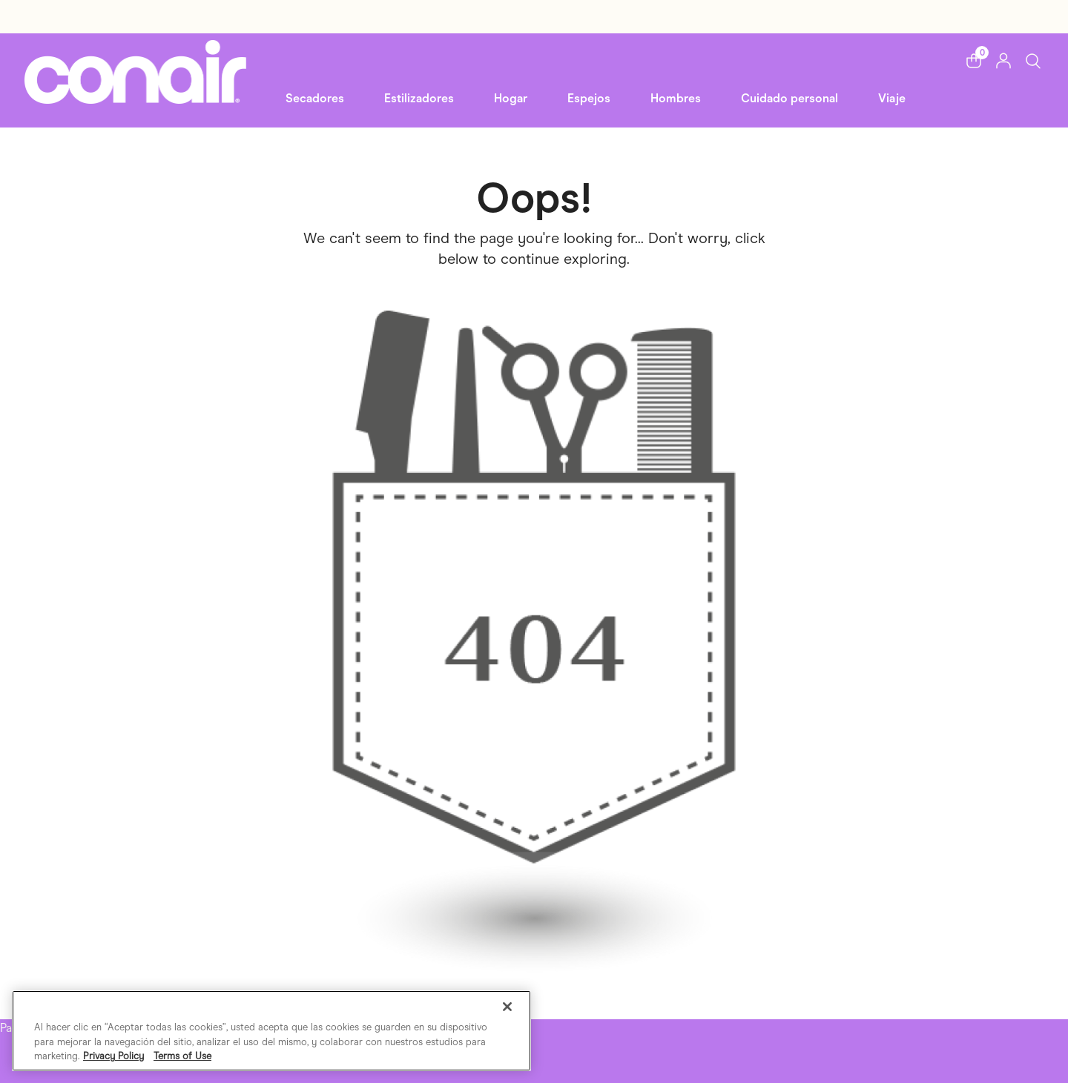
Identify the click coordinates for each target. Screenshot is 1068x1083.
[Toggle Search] (1033, 60)
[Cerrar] (507, 1006)
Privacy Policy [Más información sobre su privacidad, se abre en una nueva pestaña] (113, 1056)
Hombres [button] (675, 98)
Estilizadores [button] (419, 98)
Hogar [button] (510, 98)
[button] (974, 61)
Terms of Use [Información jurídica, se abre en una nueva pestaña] (182, 1056)
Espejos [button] (588, 98)
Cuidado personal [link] (789, 98)
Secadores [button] (315, 98)
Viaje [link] (892, 98)
